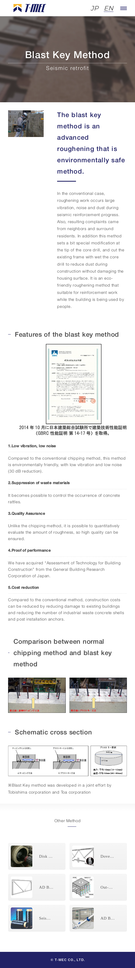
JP (94, 8)
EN (108, 8)
